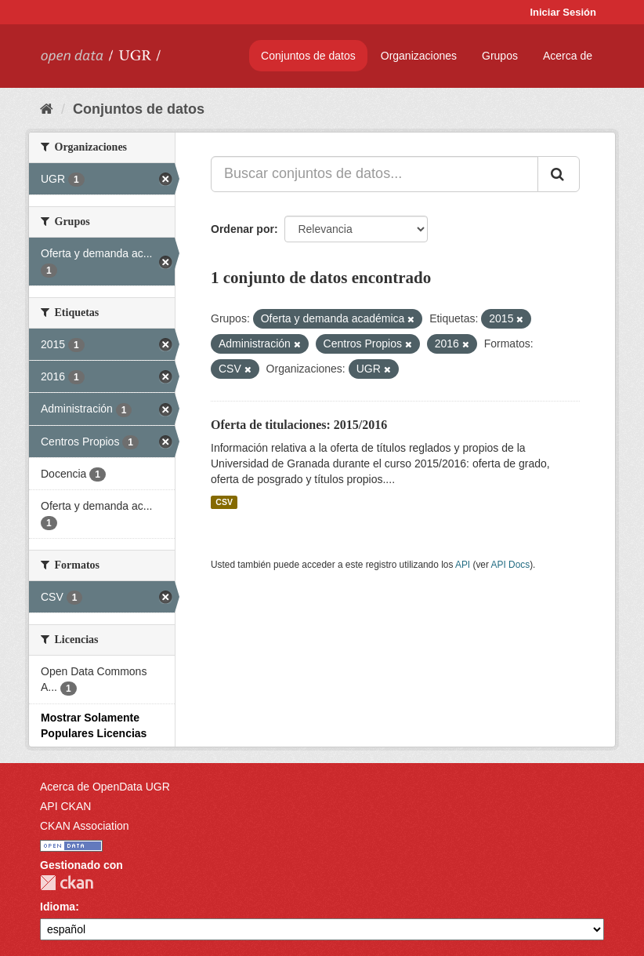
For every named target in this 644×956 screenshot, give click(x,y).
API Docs (510, 564)
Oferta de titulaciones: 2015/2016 (299, 424)
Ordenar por (242, 229)
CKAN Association (84, 826)
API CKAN (65, 806)
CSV (224, 502)
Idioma (57, 906)
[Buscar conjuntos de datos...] (374, 174)
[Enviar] (558, 174)
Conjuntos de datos (308, 55)
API (462, 564)
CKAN (66, 882)
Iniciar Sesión (563, 12)
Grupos (500, 55)
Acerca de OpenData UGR (105, 786)
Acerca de (567, 55)
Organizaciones (419, 55)
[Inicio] (46, 109)
